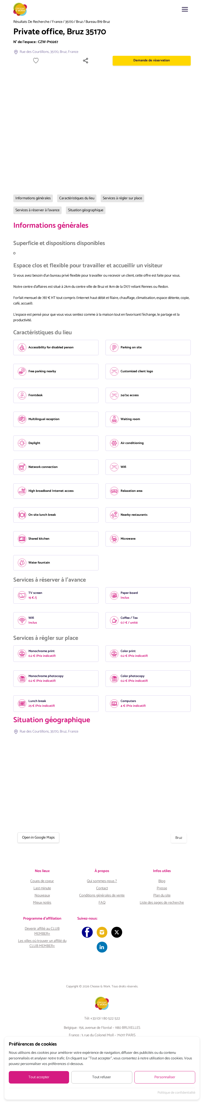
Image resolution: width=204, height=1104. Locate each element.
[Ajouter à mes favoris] (119, 60)
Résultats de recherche (31, 22)
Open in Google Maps (38, 838)
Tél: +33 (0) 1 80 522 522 (102, 1021)
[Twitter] (118, 933)
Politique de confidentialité (176, 1092)
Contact (102, 888)
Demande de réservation (167, 60)
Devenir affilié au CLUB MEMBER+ (42, 931)
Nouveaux (42, 895)
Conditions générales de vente (102, 895)
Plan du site (162, 895)
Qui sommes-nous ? (102, 881)
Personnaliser (164, 1077)
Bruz (79, 22)
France (57, 22)
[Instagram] (102, 933)
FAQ (102, 902)
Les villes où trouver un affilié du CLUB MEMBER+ (42, 943)
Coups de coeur (42, 881)
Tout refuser (101, 1077)
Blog (161, 881)
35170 (69, 22)
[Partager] (135, 60)
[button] (185, 9)
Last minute (42, 888)
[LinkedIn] (102, 949)
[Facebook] (86, 933)
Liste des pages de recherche (162, 902)
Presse (162, 888)
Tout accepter (38, 1077)
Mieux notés (42, 902)
